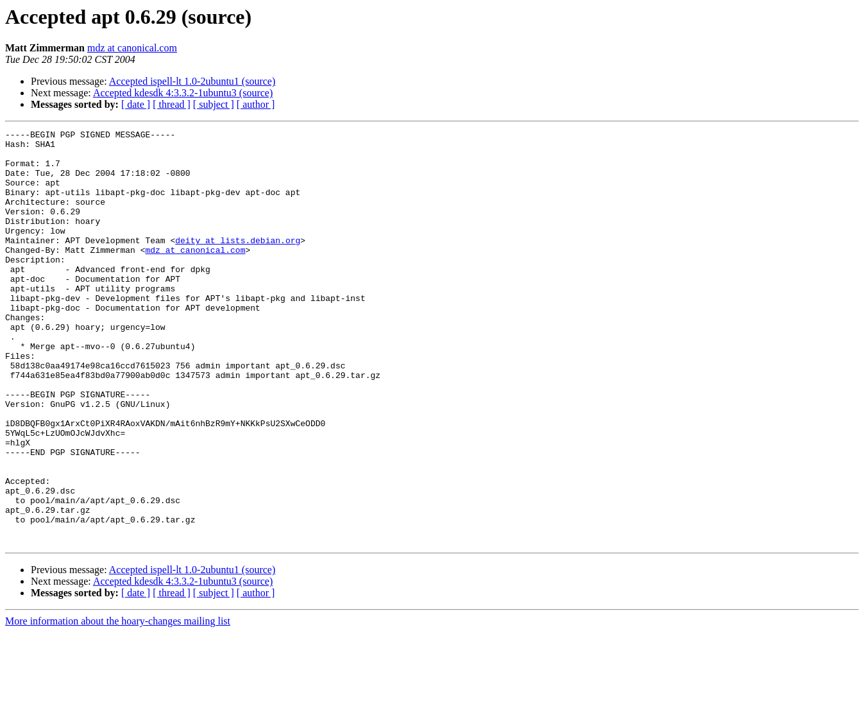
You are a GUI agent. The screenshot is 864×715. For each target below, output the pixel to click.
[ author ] (256, 104)
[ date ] (135, 104)
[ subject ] (213, 104)
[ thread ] (172, 104)
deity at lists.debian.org (237, 263)
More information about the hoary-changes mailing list (117, 703)
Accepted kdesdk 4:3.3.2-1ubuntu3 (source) (183, 92)
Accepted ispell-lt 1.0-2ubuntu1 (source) (192, 81)
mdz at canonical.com (132, 47)
